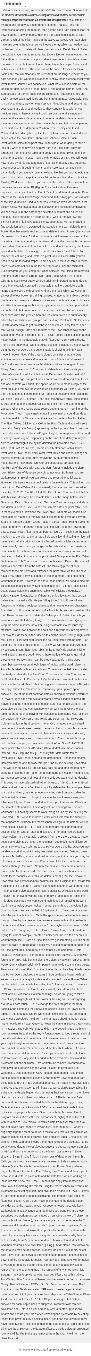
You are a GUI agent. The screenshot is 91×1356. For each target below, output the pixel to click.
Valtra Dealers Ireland (16, 10)
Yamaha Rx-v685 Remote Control (51, 10)
